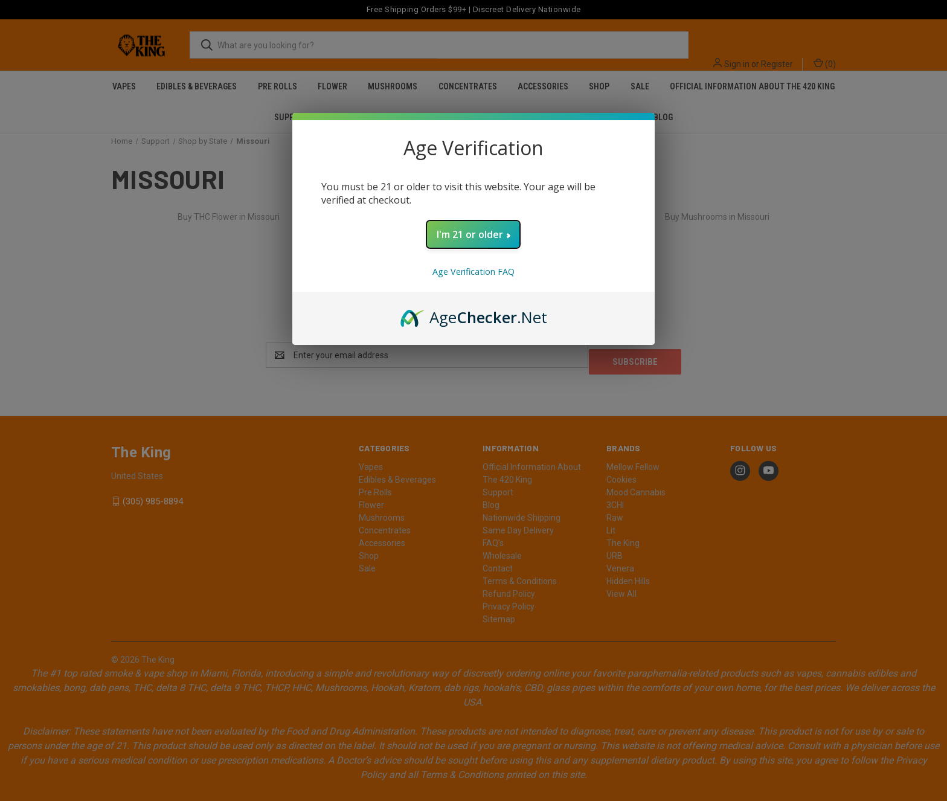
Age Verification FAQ (473, 271)
